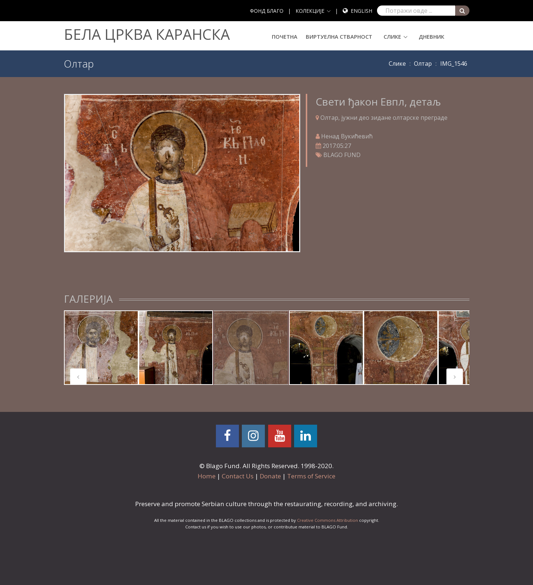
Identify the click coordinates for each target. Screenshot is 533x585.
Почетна (284, 36)
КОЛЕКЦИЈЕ (310, 10)
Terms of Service (311, 476)
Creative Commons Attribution (327, 520)
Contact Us (238, 476)
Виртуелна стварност (339, 36)
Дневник (431, 36)
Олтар (423, 64)
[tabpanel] (101, 347)
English (361, 10)
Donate (270, 476)
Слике (392, 36)
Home (207, 476)
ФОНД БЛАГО (266, 10)
